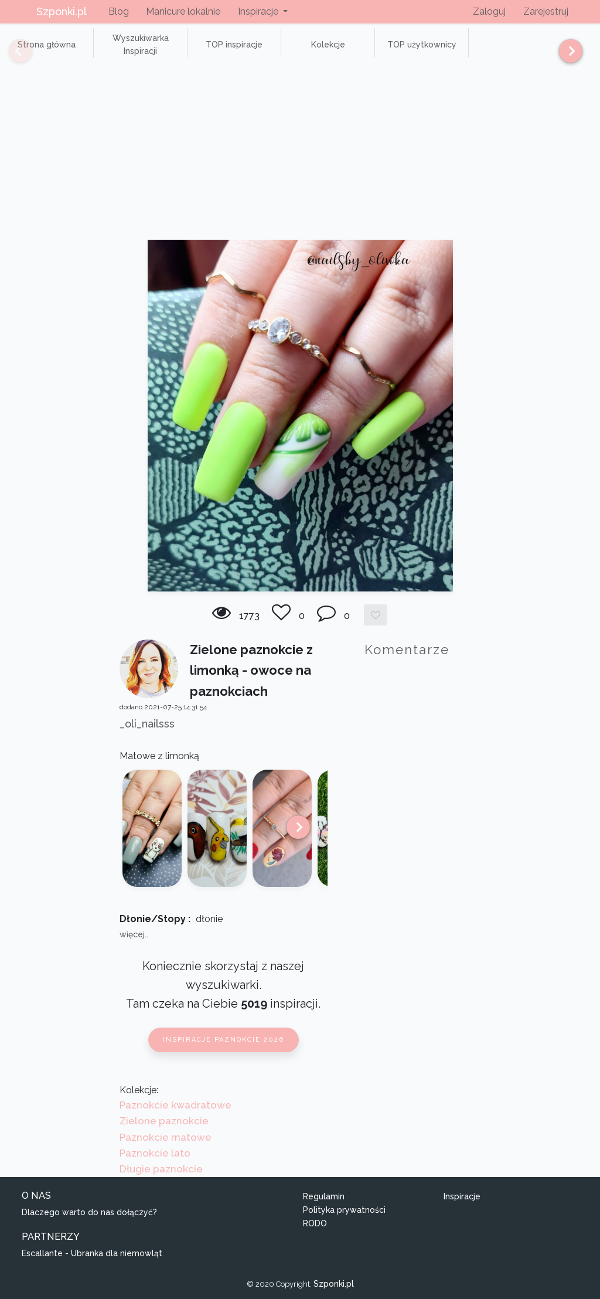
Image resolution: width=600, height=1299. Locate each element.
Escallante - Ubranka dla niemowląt (92, 1253)
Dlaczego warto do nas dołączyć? (89, 1212)
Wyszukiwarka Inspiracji (140, 44)
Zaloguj (489, 11)
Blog (118, 11)
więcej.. (134, 934)
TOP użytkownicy (421, 44)
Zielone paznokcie (164, 1121)
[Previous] (12, 51)
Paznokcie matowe (166, 1137)
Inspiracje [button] (259, 11)
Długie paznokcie (161, 1169)
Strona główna (47, 44)
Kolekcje (328, 44)
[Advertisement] (300, 152)
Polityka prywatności (344, 1210)
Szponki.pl (61, 11)
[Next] (566, 51)
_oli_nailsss (147, 723)
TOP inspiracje (234, 44)
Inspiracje (462, 1196)
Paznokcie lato (155, 1153)
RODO (315, 1223)
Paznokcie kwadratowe (175, 1105)
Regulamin (324, 1196)
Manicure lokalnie (183, 11)
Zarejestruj (545, 11)
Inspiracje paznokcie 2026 (223, 1039)
